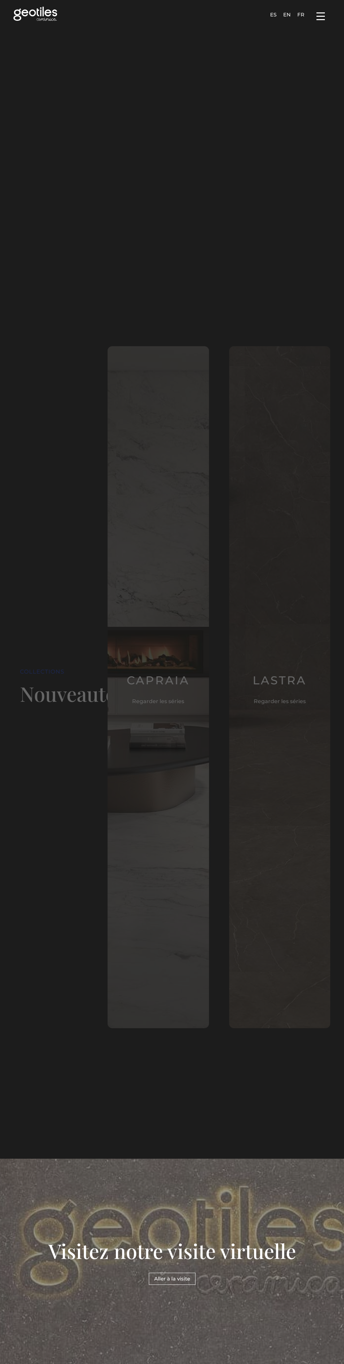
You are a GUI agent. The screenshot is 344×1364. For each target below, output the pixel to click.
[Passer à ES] (273, 14)
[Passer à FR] (301, 14)
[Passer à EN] (287, 14)
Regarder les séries (152, 701)
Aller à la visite (172, 1278)
